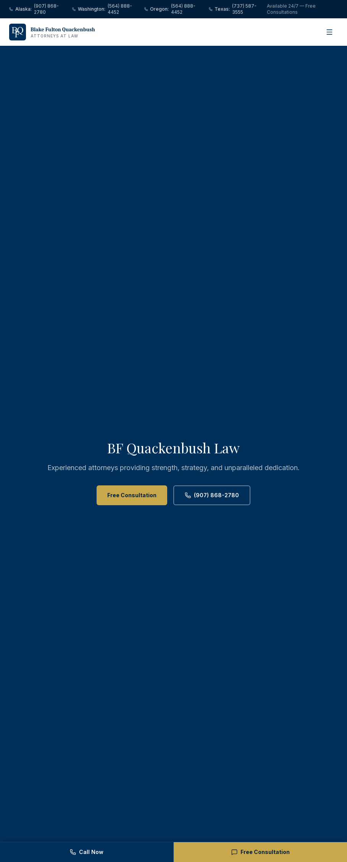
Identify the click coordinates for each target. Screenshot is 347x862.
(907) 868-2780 (212, 495)
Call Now (86, 852)
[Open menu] (329, 32)
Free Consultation (132, 495)
